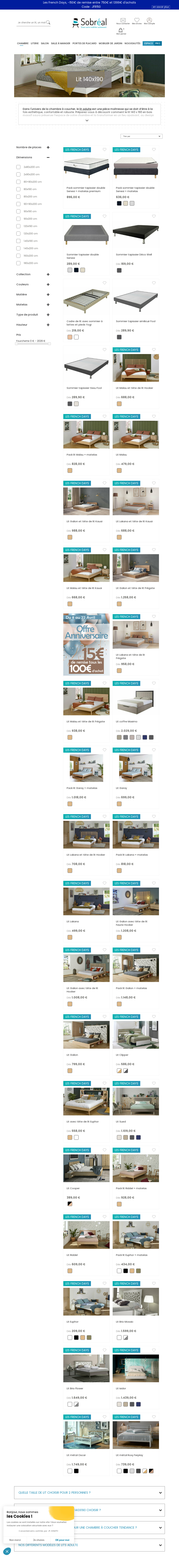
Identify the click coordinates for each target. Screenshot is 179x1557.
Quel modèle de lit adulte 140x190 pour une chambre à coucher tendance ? (78, 1527)
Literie (35, 43)
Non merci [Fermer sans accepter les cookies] (15, 1540)
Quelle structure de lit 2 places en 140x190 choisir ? (60, 1510)
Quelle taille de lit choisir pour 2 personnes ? (55, 1492)
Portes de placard (84, 43)
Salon (45, 43)
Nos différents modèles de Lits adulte (48, 1545)
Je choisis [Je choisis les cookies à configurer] (38, 1540)
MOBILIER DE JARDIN (110, 43)
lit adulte (85, 109)
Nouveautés (132, 43)
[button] (7, 1551)
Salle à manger (60, 43)
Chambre (22, 43)
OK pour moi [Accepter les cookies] (62, 1540)
